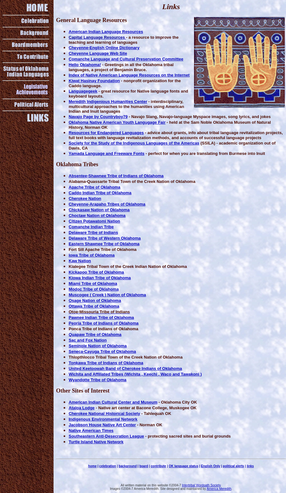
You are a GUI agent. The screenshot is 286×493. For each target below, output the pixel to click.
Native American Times (91, 430)
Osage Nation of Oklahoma (95, 300)
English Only (210, 466)
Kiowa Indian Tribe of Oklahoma (100, 277)
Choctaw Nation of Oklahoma (97, 215)
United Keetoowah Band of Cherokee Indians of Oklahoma (125, 368)
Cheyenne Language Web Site (98, 53)
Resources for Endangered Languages (106, 132)
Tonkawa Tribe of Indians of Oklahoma (106, 362)
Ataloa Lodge (81, 407)
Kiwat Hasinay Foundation (94, 80)
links (250, 466)
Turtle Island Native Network (96, 441)
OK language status (183, 466)
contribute (158, 466)
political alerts (233, 466)
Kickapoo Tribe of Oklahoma (96, 272)
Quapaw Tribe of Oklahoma (95, 334)
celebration (107, 466)
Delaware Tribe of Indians (93, 232)
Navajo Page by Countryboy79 (98, 116)
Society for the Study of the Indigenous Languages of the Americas (134, 143)
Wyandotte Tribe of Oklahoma (97, 379)
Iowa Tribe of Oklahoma (92, 255)
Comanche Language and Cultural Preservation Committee (126, 59)
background (128, 466)
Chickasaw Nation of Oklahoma (99, 209)
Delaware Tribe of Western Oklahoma (105, 238)
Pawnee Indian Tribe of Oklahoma (101, 317)
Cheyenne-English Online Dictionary (104, 47)
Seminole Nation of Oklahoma (98, 345)
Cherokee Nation (85, 198)
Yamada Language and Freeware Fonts (107, 153)
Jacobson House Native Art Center (102, 424)
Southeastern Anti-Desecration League (106, 436)
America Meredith (219, 488)
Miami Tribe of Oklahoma (93, 283)
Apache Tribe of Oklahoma (94, 187)
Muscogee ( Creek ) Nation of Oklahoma (107, 294)
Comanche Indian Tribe (91, 226)
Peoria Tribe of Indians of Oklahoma (104, 323)
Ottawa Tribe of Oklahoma (94, 306)
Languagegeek (83, 91)
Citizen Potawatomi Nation (94, 221)
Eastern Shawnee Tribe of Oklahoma (104, 243)
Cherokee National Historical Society (104, 413)
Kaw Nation (80, 260)
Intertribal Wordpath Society (201, 485)
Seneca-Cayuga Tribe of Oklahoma (102, 351)
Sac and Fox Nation (88, 340)
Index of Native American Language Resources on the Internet (129, 75)
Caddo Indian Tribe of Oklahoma (100, 192)
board (143, 466)
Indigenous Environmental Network (103, 419)
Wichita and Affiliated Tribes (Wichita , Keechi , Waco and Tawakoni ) (135, 374)
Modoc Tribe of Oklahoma (94, 289)
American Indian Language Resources (106, 31)
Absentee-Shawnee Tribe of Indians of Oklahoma (116, 175)
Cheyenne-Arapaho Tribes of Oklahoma (107, 204)
